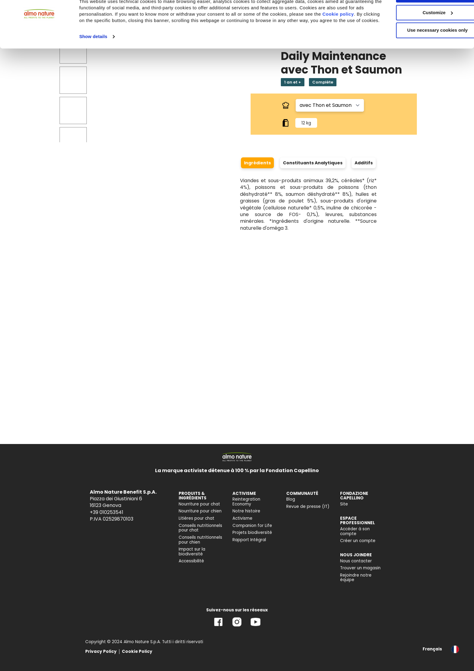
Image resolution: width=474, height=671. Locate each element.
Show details (93, 63)
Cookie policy (103, 40)
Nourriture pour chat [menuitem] (199, 504)
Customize (424, 32)
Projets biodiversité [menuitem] (252, 532)
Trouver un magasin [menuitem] (360, 568)
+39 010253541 (106, 512)
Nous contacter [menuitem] (356, 561)
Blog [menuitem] (290, 499)
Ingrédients (257, 163)
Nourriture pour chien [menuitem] (200, 511)
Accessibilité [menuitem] (191, 561)
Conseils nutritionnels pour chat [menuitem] (200, 528)
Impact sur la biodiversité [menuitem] (192, 551)
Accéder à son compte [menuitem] (355, 531)
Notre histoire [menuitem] (246, 511)
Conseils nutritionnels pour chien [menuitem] (200, 539)
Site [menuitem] (344, 504)
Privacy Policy (101, 651)
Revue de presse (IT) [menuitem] (308, 506)
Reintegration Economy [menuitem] (246, 501)
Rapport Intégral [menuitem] (249, 540)
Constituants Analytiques (313, 163)
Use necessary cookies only (423, 50)
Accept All (424, 15)
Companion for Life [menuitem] (252, 525)
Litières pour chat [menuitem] (196, 518)
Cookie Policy (137, 651)
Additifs (364, 163)
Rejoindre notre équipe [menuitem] (356, 577)
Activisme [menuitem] (242, 518)
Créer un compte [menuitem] (357, 541)
